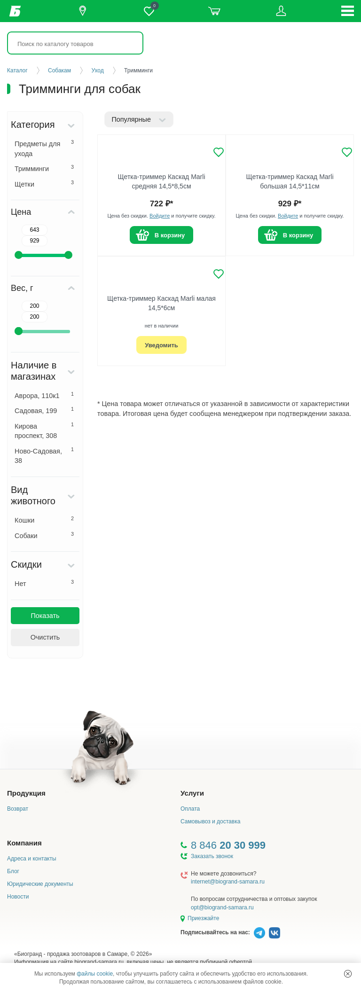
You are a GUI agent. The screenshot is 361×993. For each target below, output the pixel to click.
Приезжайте (203, 918)
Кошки (44, 520)
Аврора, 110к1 (44, 395)
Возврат (17, 808)
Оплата (190, 808)
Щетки (44, 184)
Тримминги (44, 168)
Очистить (45, 637)
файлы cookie (95, 973)
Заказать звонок (212, 856)
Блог (13, 871)
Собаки (44, 535)
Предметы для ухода (44, 148)
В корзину (170, 235)
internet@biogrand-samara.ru (228, 881)
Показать (45, 615)
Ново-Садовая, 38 (44, 455)
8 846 (228, 845)
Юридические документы (40, 884)
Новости (18, 896)
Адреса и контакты (31, 858)
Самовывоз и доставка (210, 821)
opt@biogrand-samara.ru (222, 907)
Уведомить (161, 345)
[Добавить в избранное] (218, 152)
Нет (44, 583)
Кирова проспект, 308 (44, 431)
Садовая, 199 (44, 410)
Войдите (159, 216)
